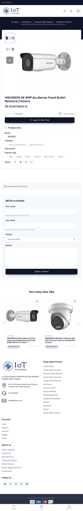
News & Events (8, 457)
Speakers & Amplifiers (52, 399)
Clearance (47, 406)
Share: (8, 162)
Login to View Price (39, 120)
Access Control (49, 388)
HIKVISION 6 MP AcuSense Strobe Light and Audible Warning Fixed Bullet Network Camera (21, 340)
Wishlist (5, 435)
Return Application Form (11, 468)
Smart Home (48, 366)
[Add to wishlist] (60, 113)
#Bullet (19, 157)
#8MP (11, 157)
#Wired (60, 157)
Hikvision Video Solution (44, 22)
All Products (26, 22)
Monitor (46, 402)
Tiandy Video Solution (52, 370)
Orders (4, 438)
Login (4, 424)
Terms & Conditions (9, 460)
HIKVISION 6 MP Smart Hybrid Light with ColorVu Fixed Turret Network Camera (60, 340)
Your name (11, 206)
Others (46, 409)
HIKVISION (10, 336)
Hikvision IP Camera (63, 22)
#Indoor (28, 157)
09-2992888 (13, 393)
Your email (10, 220)
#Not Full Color (49, 157)
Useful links (6, 2)
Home (15, 22)
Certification (7, 471)
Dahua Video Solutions (52, 377)
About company (8, 450)
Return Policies (8, 464)
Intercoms (47, 384)
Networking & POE (50, 395)
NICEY (53, 498)
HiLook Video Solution (51, 413)
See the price (13, 346)
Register (5, 428)
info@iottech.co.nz (15, 400)
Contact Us (6, 453)
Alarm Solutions (49, 391)
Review (9, 245)
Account (5, 431)
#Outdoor (37, 157)
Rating (9, 234)
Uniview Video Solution (52, 381)
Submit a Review (42, 271)
